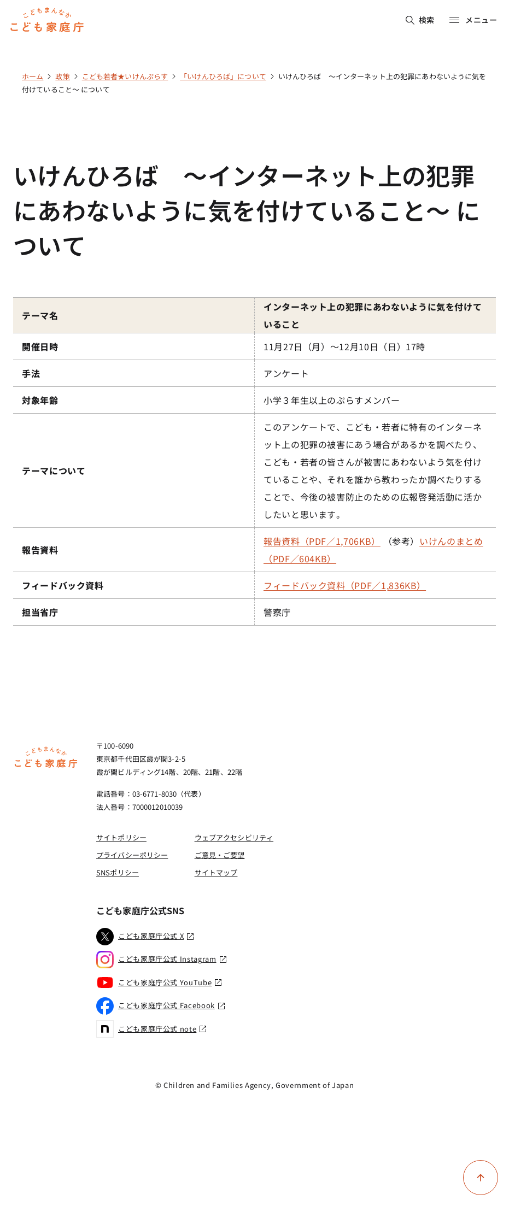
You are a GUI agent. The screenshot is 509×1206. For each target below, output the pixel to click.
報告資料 (40, 549)
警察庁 (277, 612)
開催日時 (40, 346)
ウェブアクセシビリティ (234, 837)
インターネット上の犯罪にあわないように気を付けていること (373, 315)
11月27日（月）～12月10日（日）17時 (344, 346)
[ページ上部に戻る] (480, 1177)
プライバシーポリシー (132, 855)
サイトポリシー (121, 837)
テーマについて (53, 470)
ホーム (32, 76)
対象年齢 (40, 400)
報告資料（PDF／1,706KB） (322, 541)
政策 (62, 76)
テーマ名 (40, 315)
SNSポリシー (117, 872)
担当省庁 (40, 612)
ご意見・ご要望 (220, 855)
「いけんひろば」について (223, 76)
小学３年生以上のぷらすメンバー (332, 400)
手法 (31, 373)
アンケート (286, 373)
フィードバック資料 (63, 585)
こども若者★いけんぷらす (125, 76)
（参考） (373, 549)
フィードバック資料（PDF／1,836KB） (345, 585)
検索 (420, 19)
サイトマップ (216, 872)
